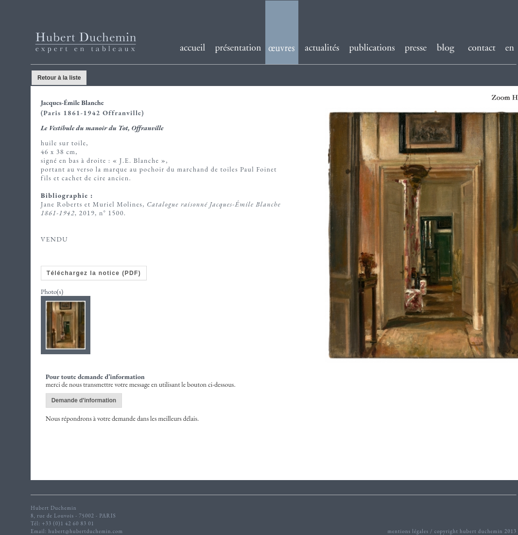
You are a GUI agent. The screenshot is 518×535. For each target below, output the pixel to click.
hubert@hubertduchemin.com (85, 531)
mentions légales (407, 531)
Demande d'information (84, 400)
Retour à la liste (59, 77)
